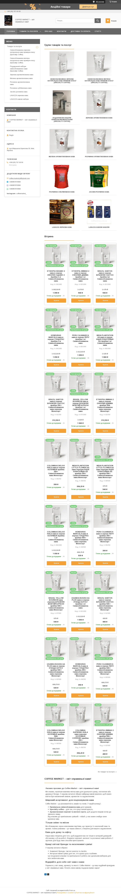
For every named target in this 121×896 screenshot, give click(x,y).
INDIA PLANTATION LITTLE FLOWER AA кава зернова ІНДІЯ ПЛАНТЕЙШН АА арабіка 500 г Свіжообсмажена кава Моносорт (105, 471)
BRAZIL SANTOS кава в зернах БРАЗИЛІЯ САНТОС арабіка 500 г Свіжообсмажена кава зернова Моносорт (105, 604)
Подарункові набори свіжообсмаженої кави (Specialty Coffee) (61, 119)
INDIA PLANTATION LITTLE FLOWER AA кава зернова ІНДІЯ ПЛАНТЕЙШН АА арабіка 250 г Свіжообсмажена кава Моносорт (80, 471)
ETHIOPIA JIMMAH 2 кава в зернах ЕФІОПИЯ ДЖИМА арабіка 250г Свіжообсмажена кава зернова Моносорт (105, 405)
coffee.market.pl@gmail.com (19, 178)
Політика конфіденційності (85, 893)
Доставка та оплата (80, 31)
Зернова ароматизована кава (99, 118)
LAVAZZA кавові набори (99, 227)
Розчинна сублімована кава (62, 192)
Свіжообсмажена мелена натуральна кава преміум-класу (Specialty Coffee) (99, 80)
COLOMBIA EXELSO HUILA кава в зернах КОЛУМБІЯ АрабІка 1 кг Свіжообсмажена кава (56, 537)
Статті (98, 31)
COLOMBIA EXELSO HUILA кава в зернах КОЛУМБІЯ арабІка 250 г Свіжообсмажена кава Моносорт (56, 470)
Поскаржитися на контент (66, 893)
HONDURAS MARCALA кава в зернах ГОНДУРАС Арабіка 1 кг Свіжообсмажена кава (56, 340)
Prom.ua (72, 890)
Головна (11, 31)
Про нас (48, 31)
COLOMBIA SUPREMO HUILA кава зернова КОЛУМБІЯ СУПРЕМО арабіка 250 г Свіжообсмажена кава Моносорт (80, 737)
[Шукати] (98, 20)
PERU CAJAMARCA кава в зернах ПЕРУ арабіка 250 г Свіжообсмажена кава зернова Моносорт (105, 537)
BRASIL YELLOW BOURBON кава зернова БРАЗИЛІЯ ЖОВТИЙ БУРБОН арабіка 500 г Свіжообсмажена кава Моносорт (55, 604)
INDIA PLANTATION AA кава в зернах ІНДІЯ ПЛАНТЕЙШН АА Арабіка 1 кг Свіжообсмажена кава (104, 340)
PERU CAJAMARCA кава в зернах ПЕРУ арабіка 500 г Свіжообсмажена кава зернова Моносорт (105, 669)
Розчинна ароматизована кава (99, 156)
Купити (56, 300)
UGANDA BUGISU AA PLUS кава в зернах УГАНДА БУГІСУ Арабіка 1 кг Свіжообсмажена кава (80, 603)
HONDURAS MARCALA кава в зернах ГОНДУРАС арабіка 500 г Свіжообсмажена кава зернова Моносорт (80, 538)
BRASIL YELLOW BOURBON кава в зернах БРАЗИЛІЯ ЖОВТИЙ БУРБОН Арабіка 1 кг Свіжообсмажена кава (80, 405)
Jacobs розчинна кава (99, 192)
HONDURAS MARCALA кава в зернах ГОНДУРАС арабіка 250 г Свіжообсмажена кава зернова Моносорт (80, 670)
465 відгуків (100, 2)
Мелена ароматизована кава (62, 156)
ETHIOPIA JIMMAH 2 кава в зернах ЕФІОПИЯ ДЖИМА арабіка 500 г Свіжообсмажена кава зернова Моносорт (105, 736)
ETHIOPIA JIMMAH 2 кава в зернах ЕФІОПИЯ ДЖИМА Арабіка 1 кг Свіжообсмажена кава (80, 276)
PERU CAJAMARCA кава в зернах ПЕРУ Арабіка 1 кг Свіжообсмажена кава (80, 339)
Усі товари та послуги (106, 772)
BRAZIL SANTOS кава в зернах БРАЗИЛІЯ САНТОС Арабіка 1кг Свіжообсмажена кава (105, 276)
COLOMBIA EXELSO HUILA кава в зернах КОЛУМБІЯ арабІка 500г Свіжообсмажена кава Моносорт (56, 735)
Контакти (61, 31)
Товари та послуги (28, 31)
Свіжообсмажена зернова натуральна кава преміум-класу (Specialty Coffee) (62, 80)
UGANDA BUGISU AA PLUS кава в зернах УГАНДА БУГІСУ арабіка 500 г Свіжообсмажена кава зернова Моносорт (56, 670)
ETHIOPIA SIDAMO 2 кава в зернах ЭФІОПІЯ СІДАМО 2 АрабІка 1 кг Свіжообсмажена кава (56, 276)
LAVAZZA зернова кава (62, 227)
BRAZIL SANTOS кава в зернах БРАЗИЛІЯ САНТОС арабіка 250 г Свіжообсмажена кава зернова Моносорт (56, 405)
